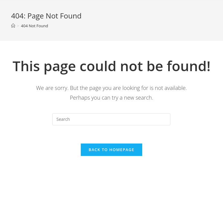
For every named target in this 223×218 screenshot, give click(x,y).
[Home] (13, 25)
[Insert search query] (111, 119)
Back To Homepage (111, 149)
